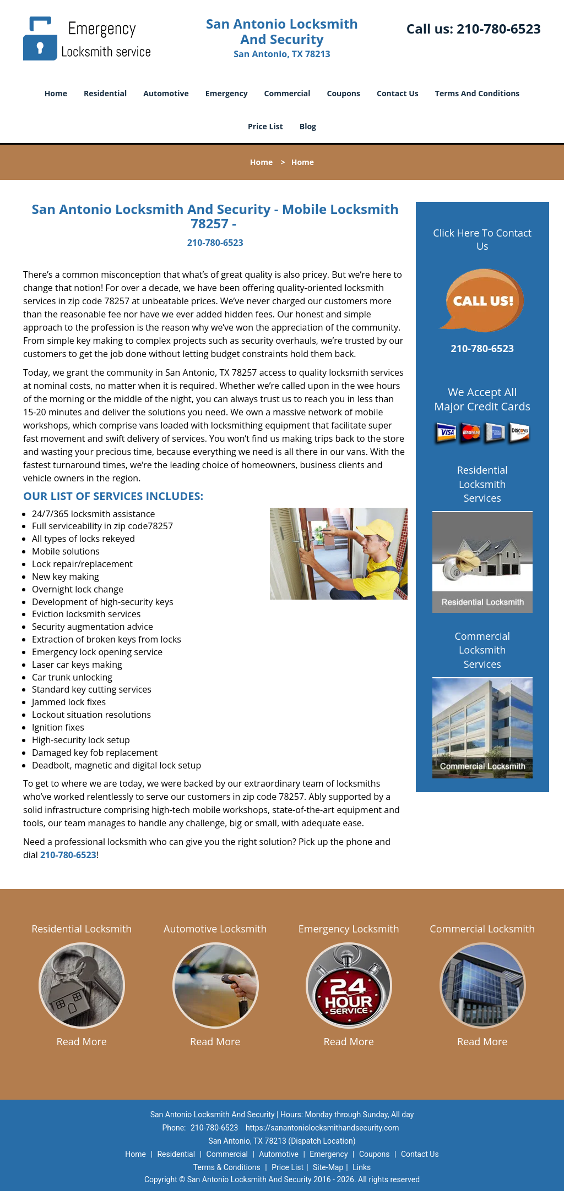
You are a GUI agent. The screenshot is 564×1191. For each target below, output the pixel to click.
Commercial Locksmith (482, 928)
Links (361, 1167)
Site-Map (328, 1167)
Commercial (287, 93)
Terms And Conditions (477, 93)
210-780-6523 (499, 28)
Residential (105, 93)
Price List (265, 126)
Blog (308, 126)
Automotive (166, 93)
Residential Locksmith (81, 928)
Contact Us (398, 93)
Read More (82, 1041)
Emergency (226, 93)
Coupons (343, 93)
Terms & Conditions (227, 1167)
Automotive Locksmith (215, 928)
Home (56, 93)
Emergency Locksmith (349, 928)
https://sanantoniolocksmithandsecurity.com (322, 1127)
